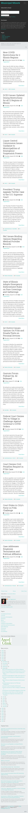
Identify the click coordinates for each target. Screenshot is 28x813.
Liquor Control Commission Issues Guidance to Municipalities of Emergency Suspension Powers (13, 147)
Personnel (14, 585)
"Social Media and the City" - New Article (10, 767)
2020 (2, 660)
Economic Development (6, 617)
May (4, 700)
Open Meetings (4, 626)
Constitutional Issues (8, 228)
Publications (5, 37)
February (5, 704)
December (5, 661)
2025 (2, 652)
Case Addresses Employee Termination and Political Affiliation (12, 550)
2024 (2, 654)
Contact (4, 39)
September (5, 666)
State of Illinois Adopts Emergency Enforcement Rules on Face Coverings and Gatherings (12, 286)
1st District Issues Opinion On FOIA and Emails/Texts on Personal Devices (13, 331)
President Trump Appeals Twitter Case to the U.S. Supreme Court (13, 193)
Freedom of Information (8, 275)
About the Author (6, 36)
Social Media (14, 228)
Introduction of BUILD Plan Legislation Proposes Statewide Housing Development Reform (12, 797)
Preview (3, 16)
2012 (2, 719)
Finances (3, 621)
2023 (2, 655)
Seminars (3, 629)
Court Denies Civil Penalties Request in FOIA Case (13, 467)
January (4, 706)
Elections (3, 618)
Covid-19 (5, 89)
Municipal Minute (10, 2)
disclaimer (3, 29)
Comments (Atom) (11, 593)
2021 (2, 658)
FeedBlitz (13, 16)
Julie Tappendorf (12, 599)
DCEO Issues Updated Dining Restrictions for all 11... (14, 671)
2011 (2, 721)
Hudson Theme (7, 807)
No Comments (12, 89)
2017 (2, 711)
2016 (2, 713)
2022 (2, 657)
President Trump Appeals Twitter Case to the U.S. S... (14, 675)
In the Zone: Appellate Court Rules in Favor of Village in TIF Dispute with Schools (13, 789)
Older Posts (24, 591)
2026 (2, 650)
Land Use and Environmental (8, 625)
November (5, 663)
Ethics (2, 620)
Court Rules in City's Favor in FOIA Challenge (13, 508)
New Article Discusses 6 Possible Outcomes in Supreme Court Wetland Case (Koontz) (11, 781)
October (4, 665)
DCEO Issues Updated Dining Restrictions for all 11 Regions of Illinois (14, 99)
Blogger (20, 806)
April (4, 701)
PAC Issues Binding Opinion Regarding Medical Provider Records (12, 240)
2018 (2, 710)
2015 (2, 714)
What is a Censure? (5, 760)
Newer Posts (4, 591)
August (4, 668)
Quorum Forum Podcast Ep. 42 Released (10, 376)
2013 (2, 718)
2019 (2, 708)
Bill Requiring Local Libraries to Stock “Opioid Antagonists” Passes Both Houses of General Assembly (11, 753)
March (4, 703)
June (4, 698)
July (3, 696)
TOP (26, 811)
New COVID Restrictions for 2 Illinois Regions (11, 55)
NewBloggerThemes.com (5, 808)
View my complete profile (7, 607)
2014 (2, 716)
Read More (21, 85)
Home (3, 35)
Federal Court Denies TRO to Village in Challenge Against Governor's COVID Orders (13, 421)
